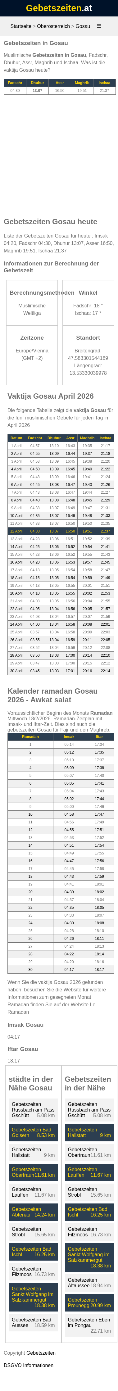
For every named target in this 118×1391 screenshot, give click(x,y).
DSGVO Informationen (28, 1365)
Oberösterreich (53, 26)
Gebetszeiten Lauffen (26, 1192)
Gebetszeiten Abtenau (26, 1212)
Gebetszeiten (54, 8)
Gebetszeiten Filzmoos (26, 1271)
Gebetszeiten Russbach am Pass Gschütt (33, 1110)
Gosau (82, 26)
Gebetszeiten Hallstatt (26, 1152)
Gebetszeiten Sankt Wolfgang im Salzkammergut (32, 1294)
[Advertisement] (58, 153)
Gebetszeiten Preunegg (82, 1302)
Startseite (20, 26)
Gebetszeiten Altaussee (82, 1282)
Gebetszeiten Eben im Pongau (89, 1322)
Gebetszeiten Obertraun (26, 1172)
